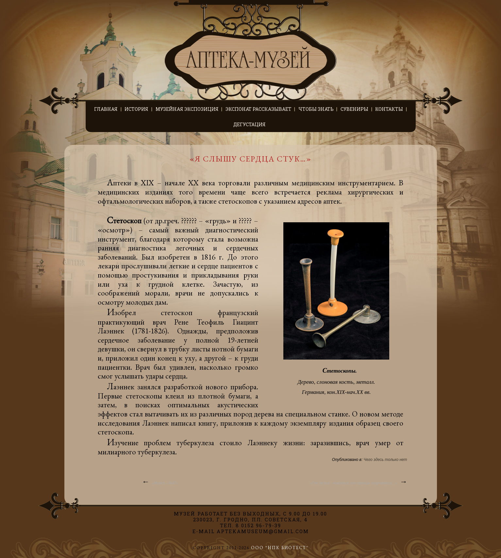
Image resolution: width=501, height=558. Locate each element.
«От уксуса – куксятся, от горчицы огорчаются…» (358, 481)
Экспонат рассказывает (258, 109)
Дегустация (249, 124)
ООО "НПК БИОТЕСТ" (280, 547)
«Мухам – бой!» (160, 481)
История (136, 109)
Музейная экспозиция (187, 109)
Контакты (389, 109)
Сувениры (354, 109)
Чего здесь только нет (385, 459)
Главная (106, 109)
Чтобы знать (316, 109)
